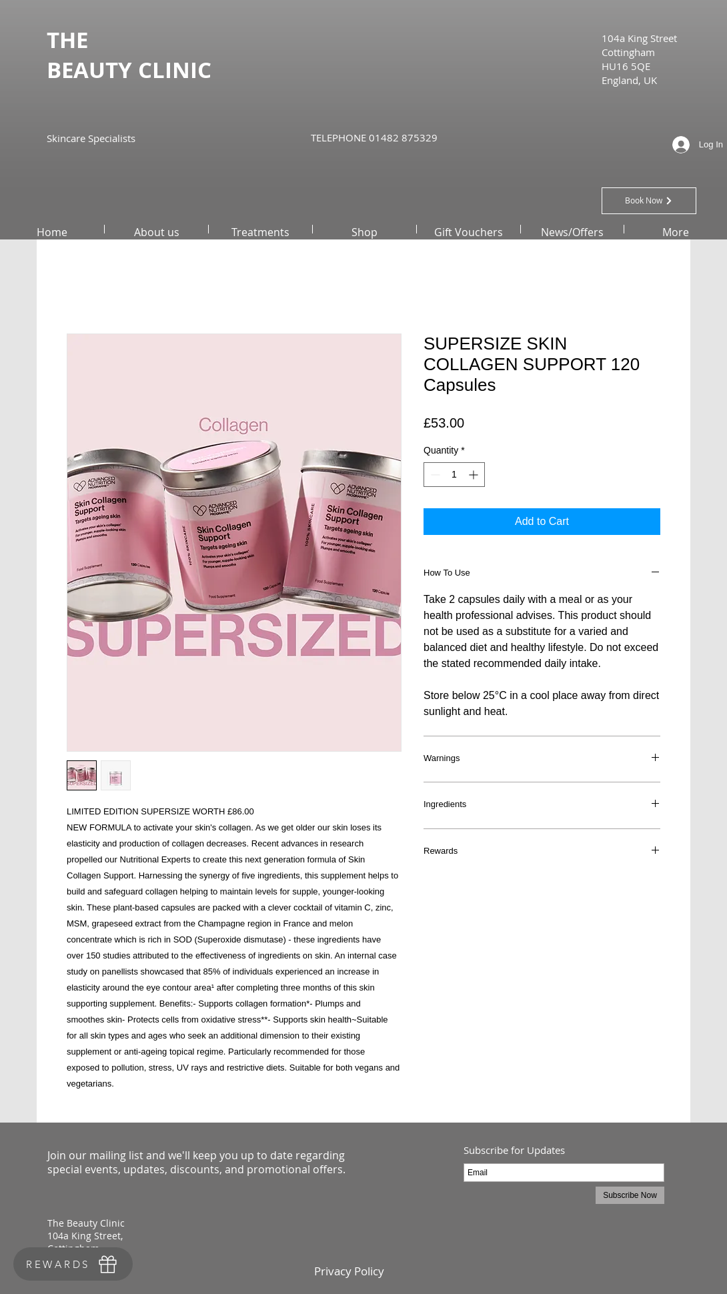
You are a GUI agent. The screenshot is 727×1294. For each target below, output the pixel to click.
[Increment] (474, 474)
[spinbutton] (454, 474)
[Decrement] (434, 474)
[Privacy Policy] (349, 1271)
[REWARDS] (73, 1264)
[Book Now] (649, 200)
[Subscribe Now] (630, 1195)
